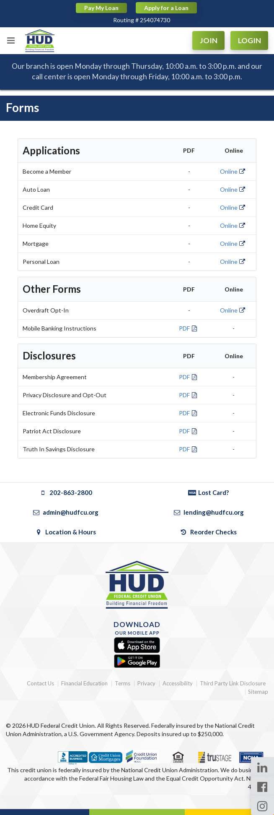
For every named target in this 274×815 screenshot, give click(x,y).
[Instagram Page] (262, 805)
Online (233, 171)
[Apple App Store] (137, 645)
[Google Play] (137, 661)
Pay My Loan (101, 7)
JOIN (208, 40)
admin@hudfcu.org (65, 512)
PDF (188, 328)
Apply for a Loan (166, 7)
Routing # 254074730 (141, 19)
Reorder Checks (208, 532)
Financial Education (84, 683)
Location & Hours (65, 532)
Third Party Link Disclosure (233, 683)
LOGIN (249, 40)
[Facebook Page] (262, 786)
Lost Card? (208, 492)
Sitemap (258, 692)
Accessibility (178, 683)
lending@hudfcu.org (208, 512)
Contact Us (40, 683)
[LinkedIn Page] (262, 766)
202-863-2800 (65, 492)
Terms (122, 683)
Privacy (146, 683)
